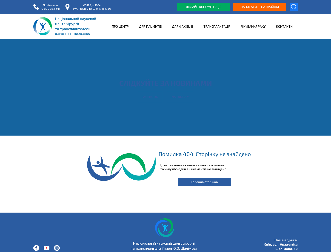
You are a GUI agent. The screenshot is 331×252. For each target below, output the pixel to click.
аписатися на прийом (260, 7)
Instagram (180, 97)
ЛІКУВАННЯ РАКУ (253, 26)
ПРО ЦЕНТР (120, 26)
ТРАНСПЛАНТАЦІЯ (217, 26)
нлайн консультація (203, 7)
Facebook (150, 97)
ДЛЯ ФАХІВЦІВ (182, 26)
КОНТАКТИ (284, 26)
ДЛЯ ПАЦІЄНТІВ (150, 26)
